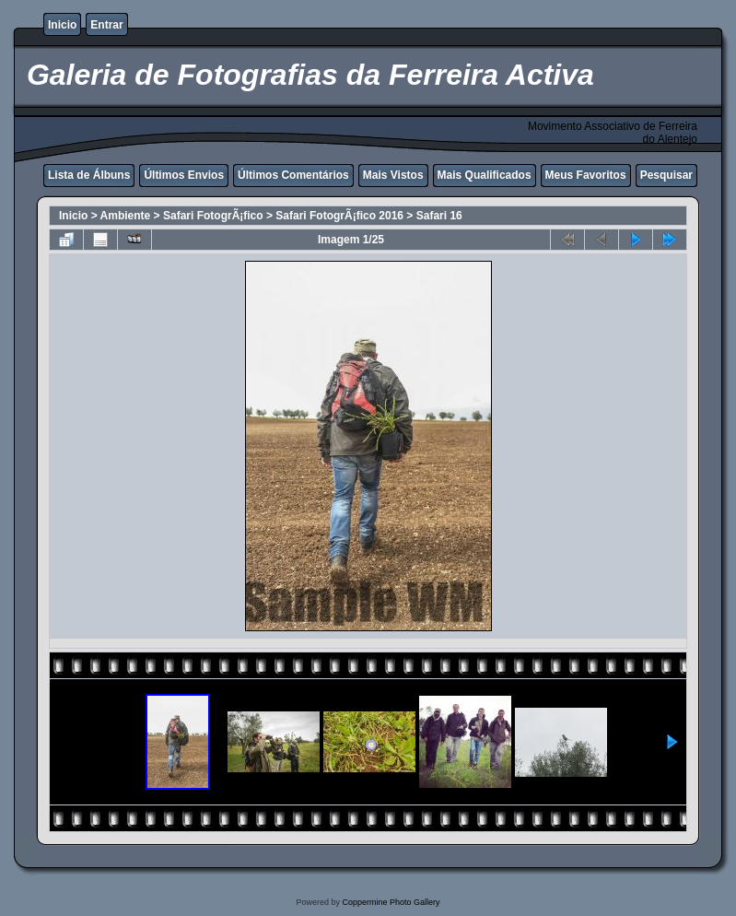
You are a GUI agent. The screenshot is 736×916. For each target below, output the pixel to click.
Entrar (106, 24)
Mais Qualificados (485, 175)
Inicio (62, 24)
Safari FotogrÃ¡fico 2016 (339, 215)
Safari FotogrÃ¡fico (213, 215)
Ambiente (125, 215)
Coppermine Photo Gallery (390, 902)
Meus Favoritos (585, 175)
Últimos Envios (184, 175)
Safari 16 (439, 215)
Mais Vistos (393, 175)
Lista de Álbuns (89, 175)
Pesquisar (666, 175)
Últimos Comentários (293, 175)
